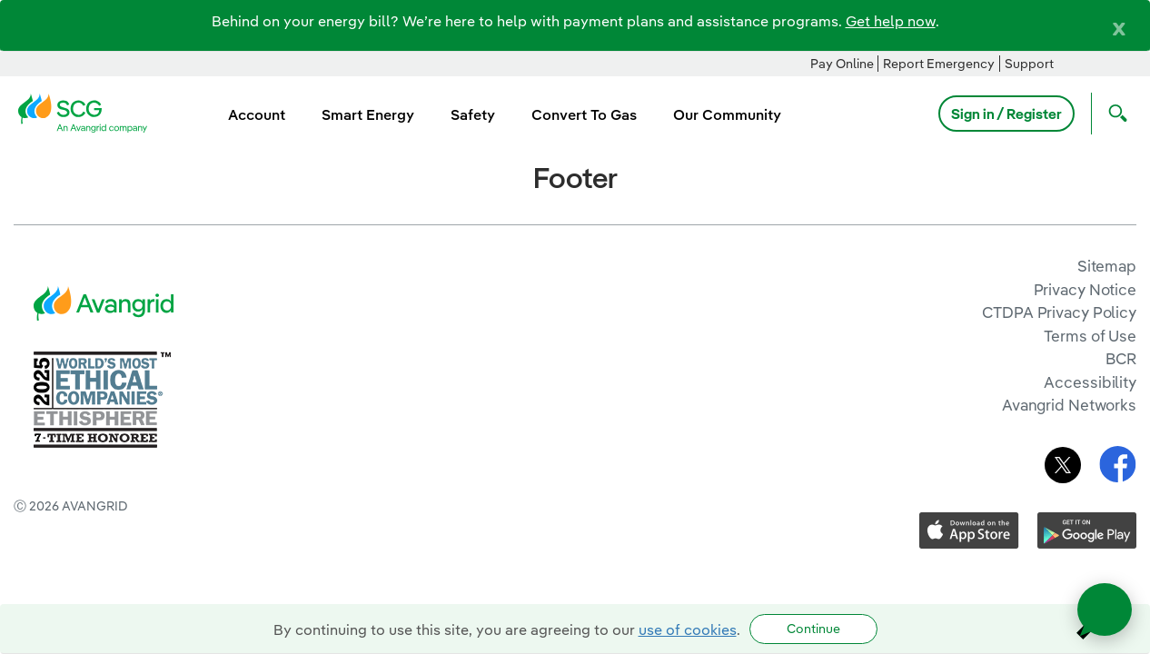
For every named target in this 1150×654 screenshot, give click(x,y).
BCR (1120, 358)
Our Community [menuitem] (727, 114)
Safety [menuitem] (473, 114)
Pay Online (842, 63)
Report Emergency (939, 63)
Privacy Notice (1085, 289)
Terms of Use (1090, 335)
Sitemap (1106, 265)
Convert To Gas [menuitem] (584, 114)
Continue (813, 628)
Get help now (891, 21)
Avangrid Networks (1069, 404)
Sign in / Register (1006, 113)
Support (1029, 63)
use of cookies (688, 629)
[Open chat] (1104, 609)
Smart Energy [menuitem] (368, 114)
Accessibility (1090, 381)
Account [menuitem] (256, 114)
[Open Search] (1113, 113)
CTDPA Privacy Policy (1059, 312)
